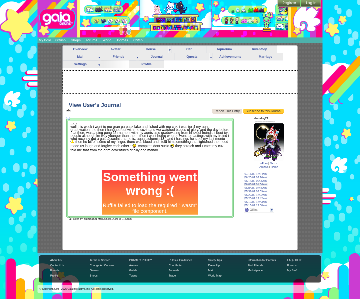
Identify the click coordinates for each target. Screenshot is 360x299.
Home (274, 166)
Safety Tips (215, 260)
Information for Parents (262, 260)
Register (289, 3)
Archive (263, 166)
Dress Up (214, 265)
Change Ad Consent (102, 265)
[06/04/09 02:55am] (256, 187)
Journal (157, 56)
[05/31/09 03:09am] (256, 191)
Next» (273, 163)
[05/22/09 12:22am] (256, 194)
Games (122, 40)
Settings (80, 64)
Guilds (133, 270)
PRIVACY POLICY (140, 260)
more (169, 49)
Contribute (175, 265)
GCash (61, 40)
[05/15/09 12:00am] (256, 205)
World (107, 40)
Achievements (230, 56)
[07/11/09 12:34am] (256, 173)
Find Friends (255, 265)
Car (189, 49)
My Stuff (292, 270)
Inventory (259, 49)
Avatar (115, 49)
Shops (75, 40)
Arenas (133, 265)
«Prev (264, 163)
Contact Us (57, 265)
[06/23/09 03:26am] (256, 177)
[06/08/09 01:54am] (256, 184)
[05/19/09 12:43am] (256, 201)
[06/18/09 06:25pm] (256, 180)
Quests (192, 56)
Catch (138, 40)
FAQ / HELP (294, 260)
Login (311, 3)
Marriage (265, 56)
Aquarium (224, 49)
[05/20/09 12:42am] (256, 198)
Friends (118, 56)
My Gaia (45, 40)
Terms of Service (100, 260)
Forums (91, 40)
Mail (80, 56)
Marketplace (255, 270)
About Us (56, 260)
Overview (80, 49)
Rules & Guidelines (180, 260)
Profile (147, 64)
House (151, 49)
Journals (174, 270)
